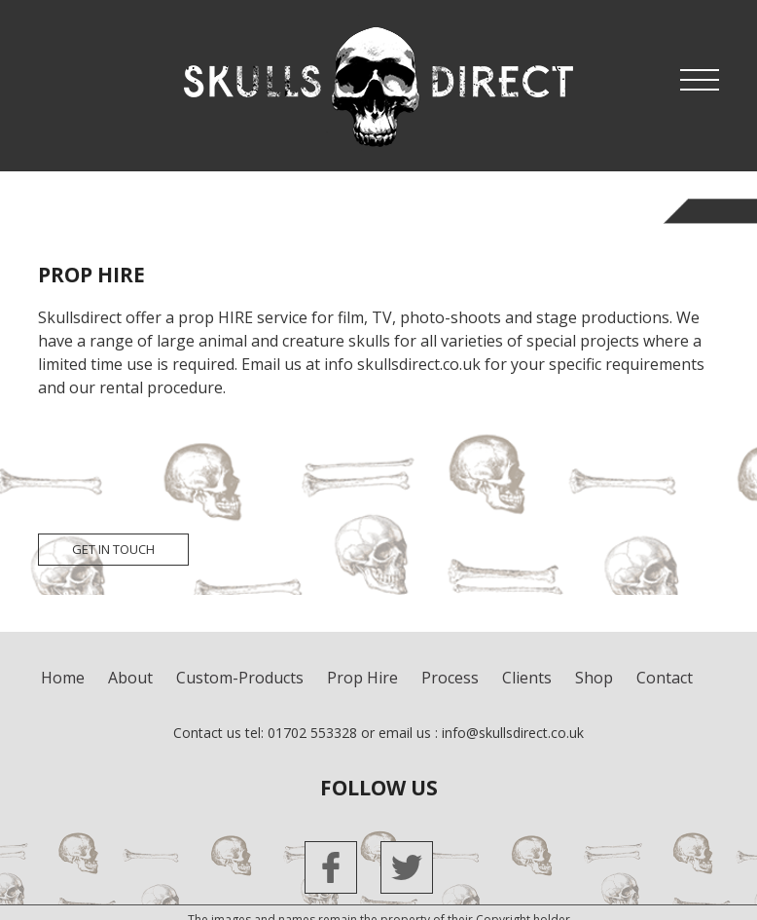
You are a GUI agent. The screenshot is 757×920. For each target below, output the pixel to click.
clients (527, 677)
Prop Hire (362, 677)
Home (63, 677)
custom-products (240, 677)
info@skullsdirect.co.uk (513, 732)
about (130, 677)
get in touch (113, 549)
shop (594, 677)
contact (664, 677)
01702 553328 (312, 732)
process (450, 677)
